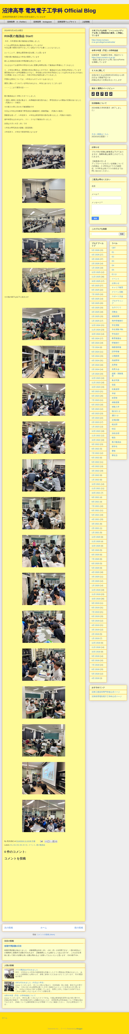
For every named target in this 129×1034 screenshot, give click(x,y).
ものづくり (116, 307)
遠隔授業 (115, 316)
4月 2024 (95, 360)
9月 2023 (95, 391)
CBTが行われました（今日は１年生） (30, 983)
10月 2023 (96, 387)
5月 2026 (95, 250)
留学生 (114, 446)
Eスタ (25, 845)
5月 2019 (95, 621)
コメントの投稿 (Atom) (46, 935)
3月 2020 (95, 577)
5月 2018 (95, 674)
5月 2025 (95, 303)
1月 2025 (95, 321)
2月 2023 (95, 422)
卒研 (114, 393)
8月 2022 (95, 449)
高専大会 (115, 369)
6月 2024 (95, 352)
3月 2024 (95, 365)
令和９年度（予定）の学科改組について (20, 995)
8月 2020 (95, 555)
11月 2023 (96, 382)
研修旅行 (115, 343)
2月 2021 (95, 528)
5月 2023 (95, 409)
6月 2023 (95, 405)
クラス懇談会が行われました (26, 970)
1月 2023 (95, 427)
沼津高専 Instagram (42, 22)
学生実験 (115, 325)
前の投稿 (78, 928)
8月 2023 (95, 396)
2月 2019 (95, 634)
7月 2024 (95, 347)
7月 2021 (95, 506)
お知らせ (115, 283)
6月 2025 (95, 299)
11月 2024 (96, 330)
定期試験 (115, 420)
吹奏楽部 (115, 389)
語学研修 (115, 351)
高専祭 (114, 365)
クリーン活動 (117, 292)
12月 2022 (96, 431)
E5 (113, 270)
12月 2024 (96, 325)
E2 (15, 845)
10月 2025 (96, 281)
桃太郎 (114, 424)
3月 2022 (95, 471)
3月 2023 (95, 418)
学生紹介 (115, 334)
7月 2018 (95, 665)
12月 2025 (96, 272)
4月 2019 (95, 625)
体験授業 (115, 402)
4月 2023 (95, 413)
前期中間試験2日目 (13, 946)
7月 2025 (95, 294)
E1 (11, 845)
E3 (18, 845)
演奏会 (114, 312)
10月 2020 (96, 546)
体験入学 (115, 407)
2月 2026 (95, 263)
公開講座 (115, 356)
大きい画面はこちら (100, 134)
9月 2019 (95, 603)
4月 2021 (95, 519)
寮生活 (114, 455)
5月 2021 (95, 515)
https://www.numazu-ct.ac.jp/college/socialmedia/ (103, 41)
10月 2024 (96, 334)
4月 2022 (95, 466)
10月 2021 (96, 493)
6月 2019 (95, 616)
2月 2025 (95, 316)
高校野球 (115, 360)
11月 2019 (96, 594)
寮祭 (114, 451)
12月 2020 (96, 537)
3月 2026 (95, 259)
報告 (114, 437)
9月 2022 (95, 444)
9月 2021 (95, 497)
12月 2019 (96, 590)
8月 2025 (95, 290)
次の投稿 (8, 928)
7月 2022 (95, 453)
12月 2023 (96, 378)
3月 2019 (95, 630)
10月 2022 (96, 440)
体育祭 (114, 398)
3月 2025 (95, 312)
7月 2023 (95, 400)
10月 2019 (96, 599)
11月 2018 (96, 647)
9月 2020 (95, 550)
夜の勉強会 (40, 845)
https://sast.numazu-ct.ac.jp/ (103, 57)
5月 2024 (95, 356)
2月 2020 (95, 581)
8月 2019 (95, 608)
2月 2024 (95, 369)
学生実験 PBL (117, 329)
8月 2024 (95, 343)
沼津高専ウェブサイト (67, 22)
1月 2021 (95, 532)
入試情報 (86, 22)
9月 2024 (95, 338)
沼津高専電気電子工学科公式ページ (107, 696)
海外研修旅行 (117, 321)
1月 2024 (95, 374)
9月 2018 (95, 656)
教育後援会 (116, 338)
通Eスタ (115, 415)
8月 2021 (95, 502)
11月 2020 (96, 541)
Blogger (79, 1029)
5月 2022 (95, 462)
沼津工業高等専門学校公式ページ (106, 692)
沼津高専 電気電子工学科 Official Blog (49, 11)
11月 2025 (96, 277)
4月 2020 (95, 572)
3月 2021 (95, 524)
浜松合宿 (115, 433)
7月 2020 (95, 559)
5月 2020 (95, 568)
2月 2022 (95, 475)
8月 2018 (95, 660)
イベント (31, 845)
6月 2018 (95, 669)
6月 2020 (95, 563)
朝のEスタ (116, 411)
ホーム (43, 928)
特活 (114, 429)
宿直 (114, 385)
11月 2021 (96, 488)
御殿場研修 (116, 347)
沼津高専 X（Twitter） (17, 22)
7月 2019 (95, 612)
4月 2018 (95, 678)
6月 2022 (95, 458)
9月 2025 (95, 285)
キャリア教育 (117, 287)
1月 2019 (95, 638)
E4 (21, 845)
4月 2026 (95, 255)
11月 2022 (96, 435)
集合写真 (115, 380)
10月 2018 (96, 652)
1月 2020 (95, 585)
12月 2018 (96, 643)
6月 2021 (95, 510)
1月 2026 (95, 268)
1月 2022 (95, 480)
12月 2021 (96, 484)
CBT (114, 248)
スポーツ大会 (117, 296)
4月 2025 (95, 308)
